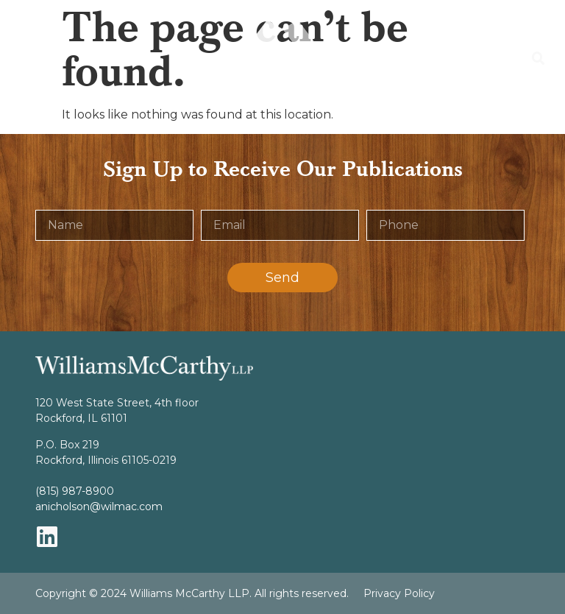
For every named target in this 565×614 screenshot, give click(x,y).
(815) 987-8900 (74, 491)
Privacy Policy (399, 593)
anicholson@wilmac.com (99, 506)
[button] (18, 59)
